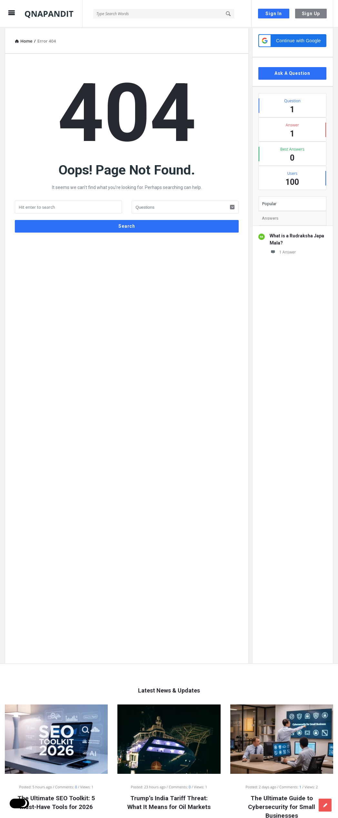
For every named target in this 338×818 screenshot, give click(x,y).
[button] (292, 39)
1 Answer (283, 251)
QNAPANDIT (49, 13)
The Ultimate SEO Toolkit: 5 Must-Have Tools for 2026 (56, 801)
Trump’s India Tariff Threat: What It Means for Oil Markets (169, 801)
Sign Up (311, 13)
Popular (269, 202)
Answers (270, 217)
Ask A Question (292, 72)
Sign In (273, 13)
